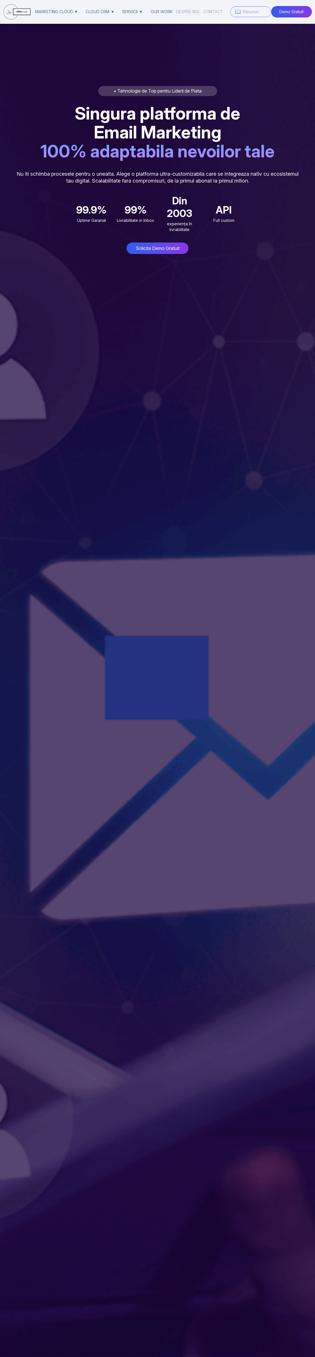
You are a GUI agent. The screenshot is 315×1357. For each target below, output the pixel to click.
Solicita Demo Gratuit (158, 248)
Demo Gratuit (291, 11)
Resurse (251, 11)
